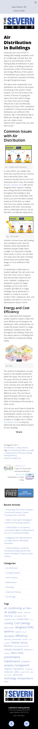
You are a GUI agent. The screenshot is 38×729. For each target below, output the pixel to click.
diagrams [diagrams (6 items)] (18, 632)
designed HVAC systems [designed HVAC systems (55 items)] (19, 629)
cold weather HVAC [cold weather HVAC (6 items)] (20, 616)
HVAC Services (12, 577)
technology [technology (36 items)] (10, 678)
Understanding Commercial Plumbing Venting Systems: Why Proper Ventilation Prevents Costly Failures (18, 552)
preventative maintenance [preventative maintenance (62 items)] (12, 659)
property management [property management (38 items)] (16, 665)
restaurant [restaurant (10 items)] (8, 672)
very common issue (15, 185)
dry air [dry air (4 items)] (25, 632)
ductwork (14, 453)
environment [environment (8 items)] (16, 639)
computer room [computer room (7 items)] (10, 619)
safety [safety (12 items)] (16, 672)
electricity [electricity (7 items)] (7, 639)
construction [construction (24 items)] (23, 619)
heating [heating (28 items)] (15, 642)
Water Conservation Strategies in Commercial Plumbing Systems (18, 521)
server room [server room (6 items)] (24, 672)
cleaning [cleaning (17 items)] (8, 615)
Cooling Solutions (21, 447)
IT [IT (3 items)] (33, 650)
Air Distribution (9, 447)
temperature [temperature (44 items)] (25, 678)
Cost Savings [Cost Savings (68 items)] (22, 623)
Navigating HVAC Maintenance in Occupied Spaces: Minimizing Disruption (18, 540)
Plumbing (10, 587)
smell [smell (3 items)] (31, 672)
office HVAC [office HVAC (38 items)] (17, 653)
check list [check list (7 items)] (27, 612)
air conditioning (13, 450)
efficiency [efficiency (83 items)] (21, 636)
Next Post (20, 474)
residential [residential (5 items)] (28, 669)
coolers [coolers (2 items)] (31, 619)
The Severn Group (19, 23)
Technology (10, 596)
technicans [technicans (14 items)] (18, 674)
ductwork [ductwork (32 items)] (9, 636)
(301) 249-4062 (19, 716)
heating (29, 453)
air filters (23, 450)
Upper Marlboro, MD (19, 7)
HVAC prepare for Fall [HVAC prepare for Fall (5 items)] (21, 646)
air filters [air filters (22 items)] (27, 608)
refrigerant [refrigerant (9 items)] (8, 669)
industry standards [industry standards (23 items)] (13, 649)
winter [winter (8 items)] (6, 681)
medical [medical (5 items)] (6, 653)
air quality (30, 450)
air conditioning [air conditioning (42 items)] (13, 608)
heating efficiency (10, 455)
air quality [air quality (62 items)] (10, 612)
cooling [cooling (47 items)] (8, 623)
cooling (7, 453)
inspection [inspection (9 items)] (28, 649)
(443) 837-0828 (19, 11)
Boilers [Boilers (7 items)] (20, 612)
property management (12, 458)
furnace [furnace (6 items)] (25, 639)
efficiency (21, 453)
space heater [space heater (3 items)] (8, 675)
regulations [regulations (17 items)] (18, 668)
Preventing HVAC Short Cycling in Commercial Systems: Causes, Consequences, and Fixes (18, 512)
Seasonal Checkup (13, 592)
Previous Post (19, 466)
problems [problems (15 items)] (25, 661)
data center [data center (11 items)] (9, 627)
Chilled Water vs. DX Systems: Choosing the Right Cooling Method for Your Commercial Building (19, 530)
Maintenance (11, 582)
